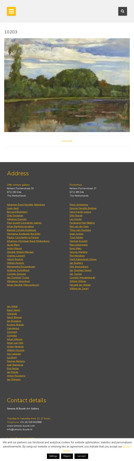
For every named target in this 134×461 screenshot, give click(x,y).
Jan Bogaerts (14, 321)
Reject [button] (67, 456)
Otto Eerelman (15, 215)
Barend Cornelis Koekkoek (21, 230)
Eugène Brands (15, 324)
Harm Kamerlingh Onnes (83, 259)
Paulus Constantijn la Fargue (23, 237)
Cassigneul (13, 328)
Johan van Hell (15, 343)
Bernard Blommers (17, 212)
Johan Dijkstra (14, 339)
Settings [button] (53, 456)
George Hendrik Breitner (83, 208)
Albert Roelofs (15, 259)
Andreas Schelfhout (18, 270)
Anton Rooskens (16, 375)
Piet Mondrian (77, 255)
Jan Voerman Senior (81, 270)
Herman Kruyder (79, 241)
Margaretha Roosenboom (21, 266)
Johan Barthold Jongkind (20, 226)
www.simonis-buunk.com (21, 425)
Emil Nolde (13, 368)
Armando (12, 313)
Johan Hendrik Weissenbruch (23, 285)
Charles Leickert (16, 255)
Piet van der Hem (79, 226)
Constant (12, 332)
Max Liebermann (79, 244)
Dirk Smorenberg (79, 266)
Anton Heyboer (15, 346)
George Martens (79, 252)
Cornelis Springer (16, 274)
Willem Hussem (15, 350)
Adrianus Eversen (17, 219)
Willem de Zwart (79, 288)
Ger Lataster (14, 354)
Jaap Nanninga (15, 364)
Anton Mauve (14, 248)
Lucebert (12, 357)
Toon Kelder (76, 237)
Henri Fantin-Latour (80, 212)
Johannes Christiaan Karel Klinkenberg (28, 241)
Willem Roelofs (15, 263)
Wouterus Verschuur (18, 281)
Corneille (12, 335)
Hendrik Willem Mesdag (20, 252)
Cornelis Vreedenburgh (82, 277)
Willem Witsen (78, 281)
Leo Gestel (76, 219)
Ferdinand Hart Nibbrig (82, 223)
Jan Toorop (76, 274)
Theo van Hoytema (80, 230)
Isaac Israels (76, 233)
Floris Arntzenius (79, 204)
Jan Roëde (12, 372)
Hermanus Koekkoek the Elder (23, 233)
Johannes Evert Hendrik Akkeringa (26, 204)
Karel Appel (13, 310)
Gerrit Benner (14, 317)
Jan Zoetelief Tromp (18, 277)
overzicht (67, 141)
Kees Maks (75, 248)
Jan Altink (12, 306)
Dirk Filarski (76, 215)
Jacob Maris (13, 244)
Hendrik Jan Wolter (80, 285)
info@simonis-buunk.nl (19, 429)
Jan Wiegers (14, 379)
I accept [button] (81, 456)
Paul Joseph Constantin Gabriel (24, 223)
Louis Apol (13, 208)
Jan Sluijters (76, 263)
